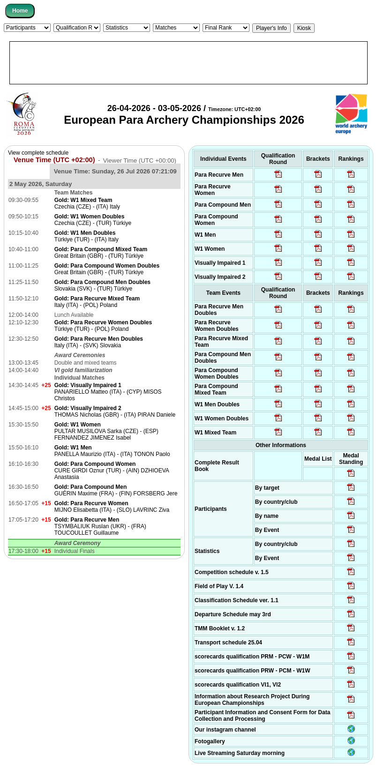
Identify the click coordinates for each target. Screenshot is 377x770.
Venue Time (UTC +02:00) (54, 160)
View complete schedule (38, 153)
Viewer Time (139, 160)
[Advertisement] (188, 63)
